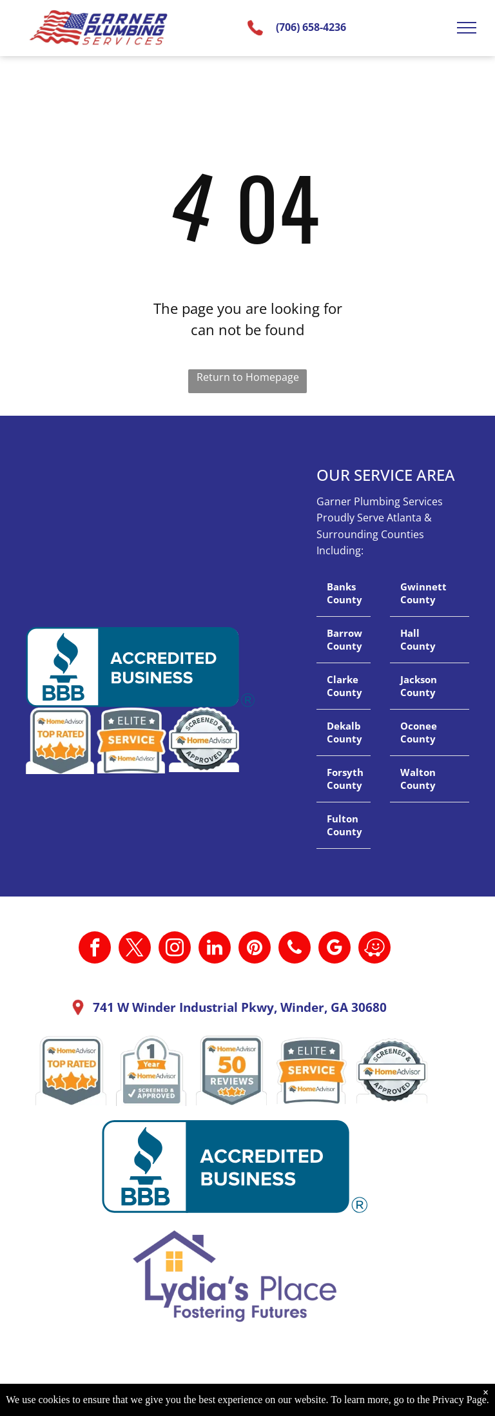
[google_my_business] (334, 949)
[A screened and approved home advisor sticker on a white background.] (391, 1070)
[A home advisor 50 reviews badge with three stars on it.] (231, 1070)
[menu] (466, 27)
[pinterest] (254, 949)
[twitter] (135, 949)
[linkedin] (215, 949)
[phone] (294, 949)
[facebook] (95, 949)
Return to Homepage (248, 377)
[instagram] (175, 949)
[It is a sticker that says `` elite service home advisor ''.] (312, 1070)
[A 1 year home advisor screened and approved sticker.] (151, 1070)
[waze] (374, 949)
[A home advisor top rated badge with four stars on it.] (70, 1070)
